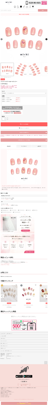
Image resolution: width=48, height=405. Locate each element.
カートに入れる (24, 124)
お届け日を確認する (24, 132)
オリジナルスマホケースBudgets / (6, 391)
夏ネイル (35, 210)
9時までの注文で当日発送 (24, 14)
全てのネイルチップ (7, 77)
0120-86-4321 (35, 3)
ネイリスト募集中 (16, 387)
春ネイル (29, 210)
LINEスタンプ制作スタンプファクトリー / (7, 392)
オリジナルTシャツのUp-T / (5, 390)
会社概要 (2, 387)
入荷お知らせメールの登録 (24, 140)
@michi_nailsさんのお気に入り (24, 379)
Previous (1, 39)
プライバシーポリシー (23, 387)
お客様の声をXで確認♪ (5, 264)
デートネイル (14, 210)
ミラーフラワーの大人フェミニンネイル (9, 305)
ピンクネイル (22, 210)
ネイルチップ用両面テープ (5, 199)
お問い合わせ (10, 387)
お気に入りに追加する (24, 128)
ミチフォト (6, 387)
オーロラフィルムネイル (7, 212)
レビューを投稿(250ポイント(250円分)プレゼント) (10, 263)
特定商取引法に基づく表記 (31, 387)
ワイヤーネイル (17, 212)
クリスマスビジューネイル (28, 305)
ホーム (2, 77)
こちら (26, 262)
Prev (2, 296)
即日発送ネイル (5, 210)
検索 (43, 10)
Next (46, 39)
